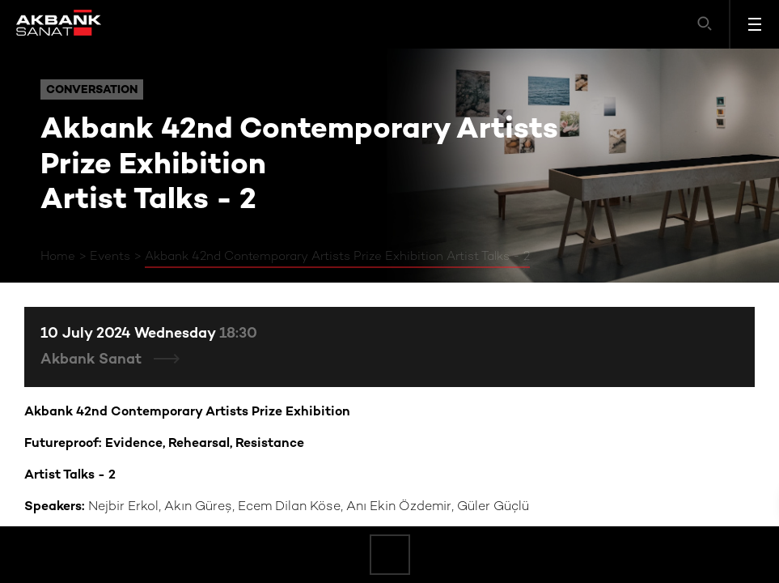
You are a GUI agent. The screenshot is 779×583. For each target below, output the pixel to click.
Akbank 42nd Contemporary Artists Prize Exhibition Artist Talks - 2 (337, 256)
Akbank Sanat (93, 360)
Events (110, 256)
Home (57, 256)
